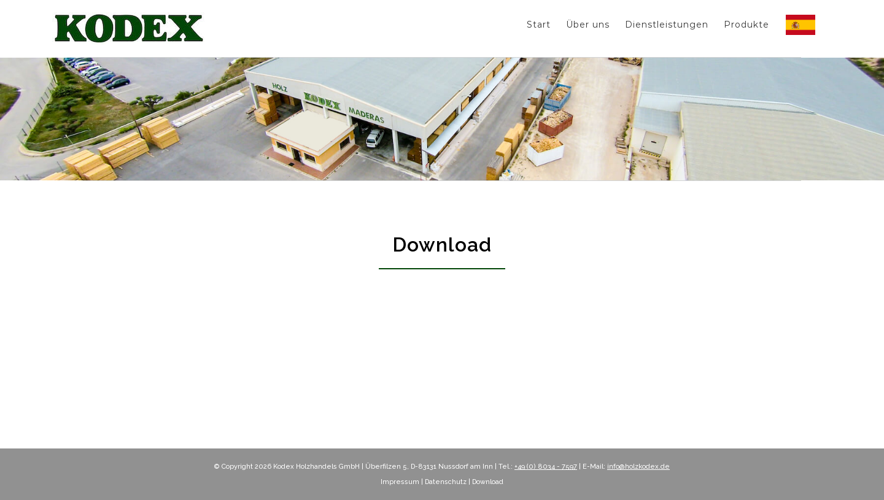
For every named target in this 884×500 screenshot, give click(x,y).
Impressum (400, 482)
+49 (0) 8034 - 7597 (545, 467)
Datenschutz (446, 482)
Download (487, 482)
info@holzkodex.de (638, 467)
